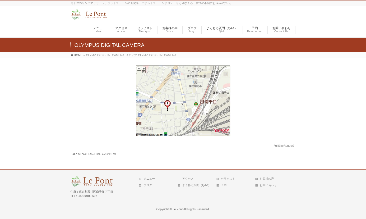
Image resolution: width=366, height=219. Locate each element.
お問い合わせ (268, 185)
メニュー (149, 178)
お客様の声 (267, 178)
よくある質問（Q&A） (196, 185)
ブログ (148, 185)
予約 (224, 185)
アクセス (188, 178)
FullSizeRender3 (284, 145)
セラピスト (228, 178)
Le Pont (177, 209)
